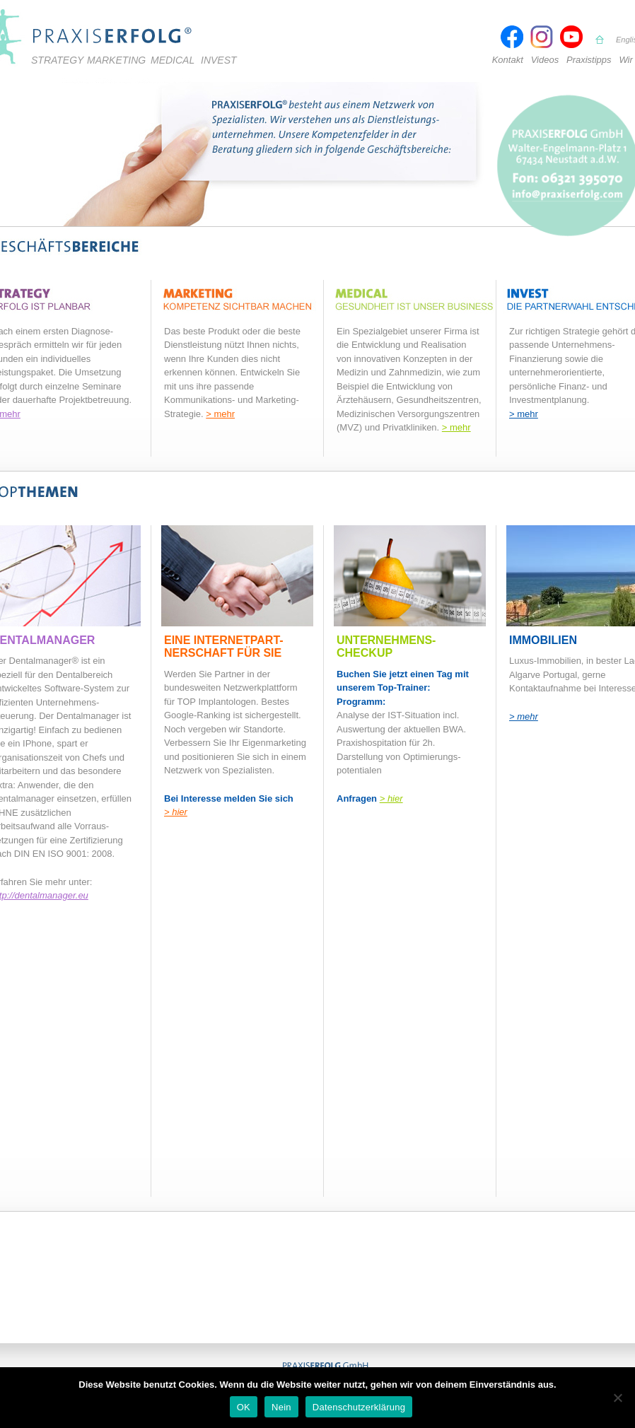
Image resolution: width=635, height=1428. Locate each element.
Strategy (57, 60)
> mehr (220, 414)
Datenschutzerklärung (359, 1407)
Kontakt (507, 59)
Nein (281, 1407)
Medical (172, 60)
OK (243, 1407)
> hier (175, 812)
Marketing (116, 60)
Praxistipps (589, 59)
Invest (219, 60)
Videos (545, 59)
